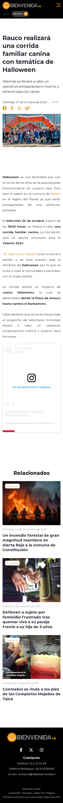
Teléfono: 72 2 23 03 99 (31, 763)
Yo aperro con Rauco (19, 254)
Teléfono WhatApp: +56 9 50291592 (31, 768)
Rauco (55, 193)
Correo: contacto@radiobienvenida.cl (31, 774)
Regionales (12, 486)
